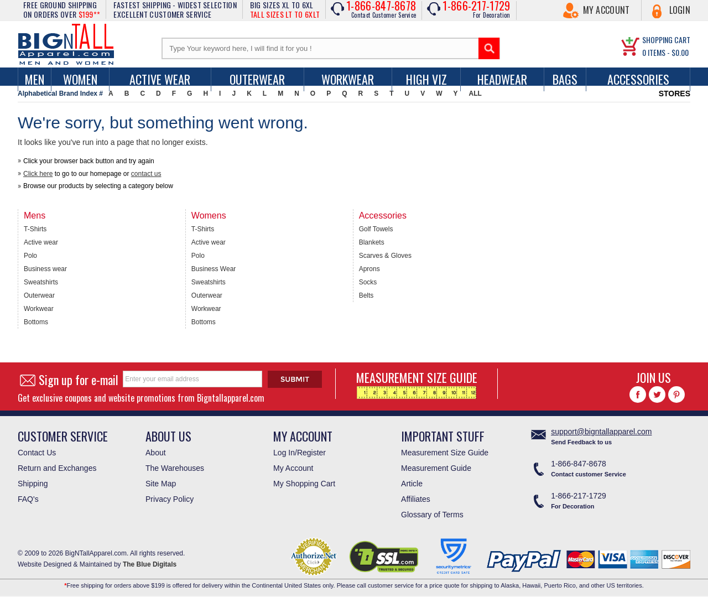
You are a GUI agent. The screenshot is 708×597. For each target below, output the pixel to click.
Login (680, 10)
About (155, 452)
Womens (208, 215)
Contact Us (37, 452)
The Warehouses (174, 468)
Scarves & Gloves (385, 255)
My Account (606, 10)
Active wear (41, 242)
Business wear (45, 269)
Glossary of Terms (432, 514)
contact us (146, 174)
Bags (565, 79)
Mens (34, 215)
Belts (366, 295)
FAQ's (28, 499)
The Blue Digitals (149, 564)
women (80, 79)
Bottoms (36, 322)
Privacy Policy (169, 499)
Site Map (160, 483)
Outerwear (257, 79)
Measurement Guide (436, 468)
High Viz (426, 79)
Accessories (638, 79)
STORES (674, 93)
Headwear (502, 79)
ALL (475, 93)
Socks (368, 282)
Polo (30, 255)
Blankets (371, 242)
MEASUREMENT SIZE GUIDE (416, 383)
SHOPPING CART (666, 39)
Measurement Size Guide (444, 452)
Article (412, 483)
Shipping (33, 483)
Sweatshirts (41, 282)
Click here (38, 174)
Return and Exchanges (57, 468)
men (34, 79)
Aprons (369, 269)
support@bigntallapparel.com (601, 431)
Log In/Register (299, 452)
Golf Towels (376, 229)
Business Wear (213, 269)
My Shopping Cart (304, 483)
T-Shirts (35, 229)
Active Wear (159, 79)
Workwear (347, 79)
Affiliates (415, 499)
